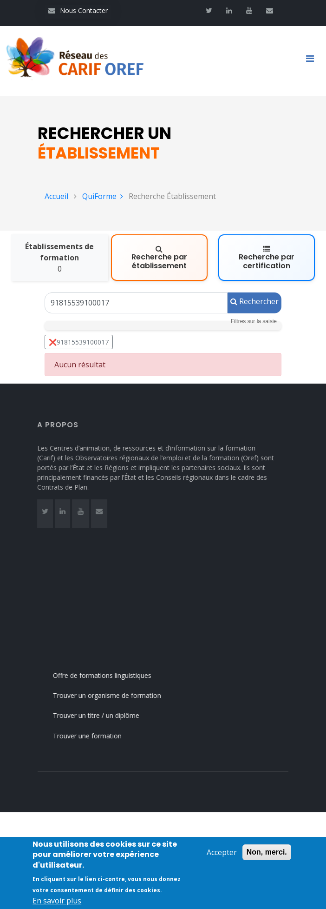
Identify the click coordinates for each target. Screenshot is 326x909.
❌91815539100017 (79, 342)
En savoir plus (57, 901)
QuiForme (102, 196)
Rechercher (254, 301)
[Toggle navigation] (313, 61)
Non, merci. (267, 852)
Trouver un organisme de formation (119, 695)
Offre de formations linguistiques (114, 675)
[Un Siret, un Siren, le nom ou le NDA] (136, 302)
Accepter (222, 852)
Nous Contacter (78, 10)
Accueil (56, 196)
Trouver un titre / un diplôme (108, 715)
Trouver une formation (99, 735)
